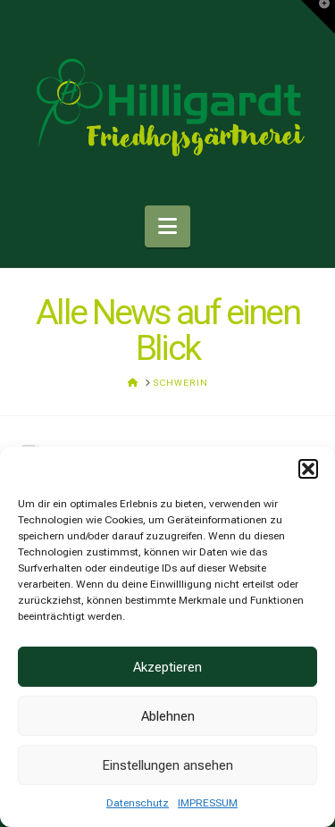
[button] (308, 469)
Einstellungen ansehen (167, 765)
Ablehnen (168, 716)
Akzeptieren (167, 667)
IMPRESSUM (208, 803)
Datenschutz (137, 803)
